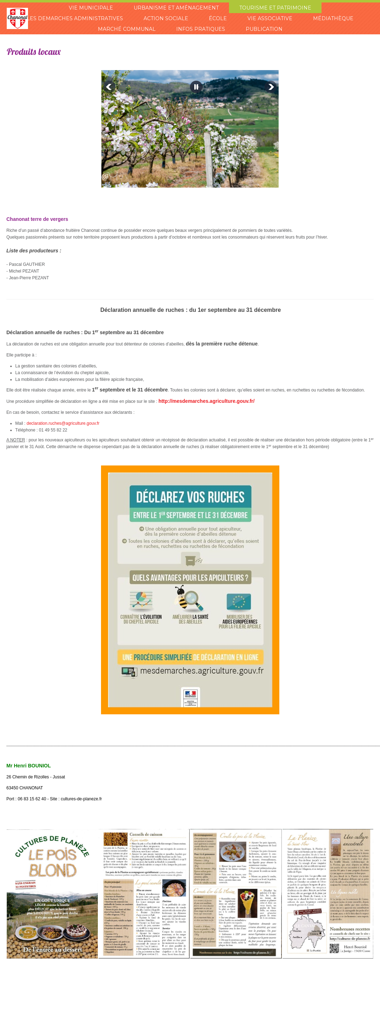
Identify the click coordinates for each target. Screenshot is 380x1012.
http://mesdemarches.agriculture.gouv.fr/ (206, 401)
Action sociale (166, 18)
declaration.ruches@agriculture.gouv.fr (63, 423)
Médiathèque (332, 18)
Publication (263, 29)
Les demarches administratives (76, 18)
